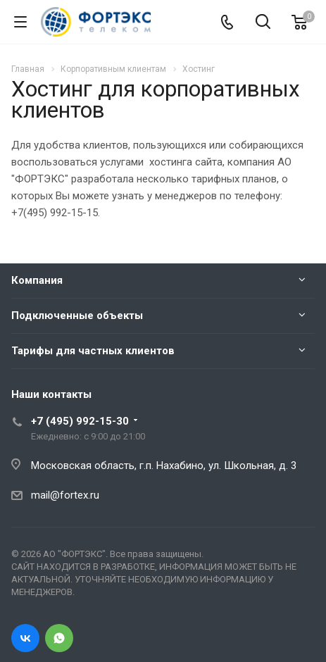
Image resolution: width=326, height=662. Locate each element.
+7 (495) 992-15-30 (80, 421)
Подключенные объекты (77, 315)
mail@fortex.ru (65, 495)
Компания (37, 280)
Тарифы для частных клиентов (93, 350)
